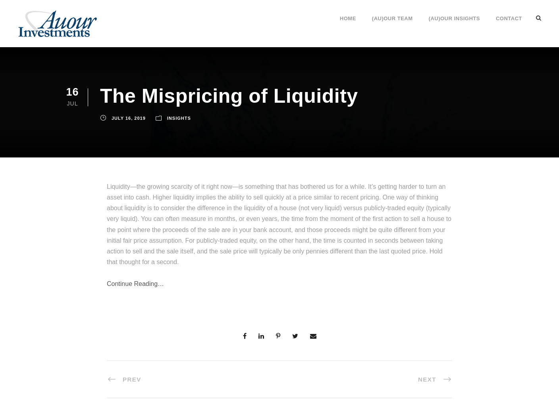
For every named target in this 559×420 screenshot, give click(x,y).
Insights (179, 118)
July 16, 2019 (129, 118)
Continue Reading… (135, 283)
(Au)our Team (392, 18)
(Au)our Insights (454, 18)
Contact (509, 18)
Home (348, 18)
